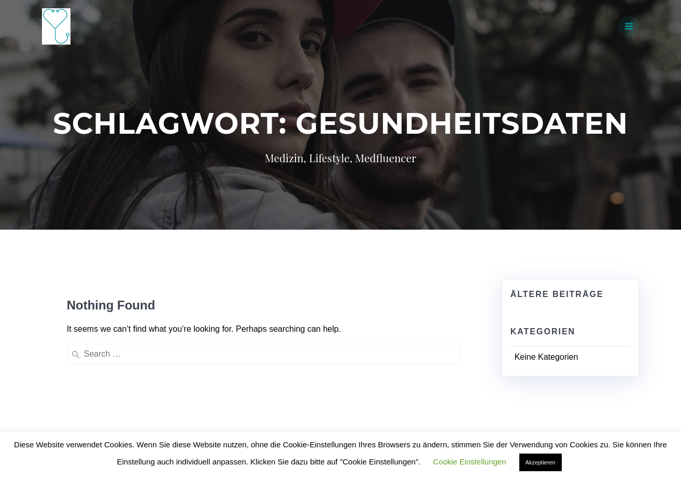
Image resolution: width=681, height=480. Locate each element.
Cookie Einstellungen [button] (469, 461)
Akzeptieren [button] (541, 462)
